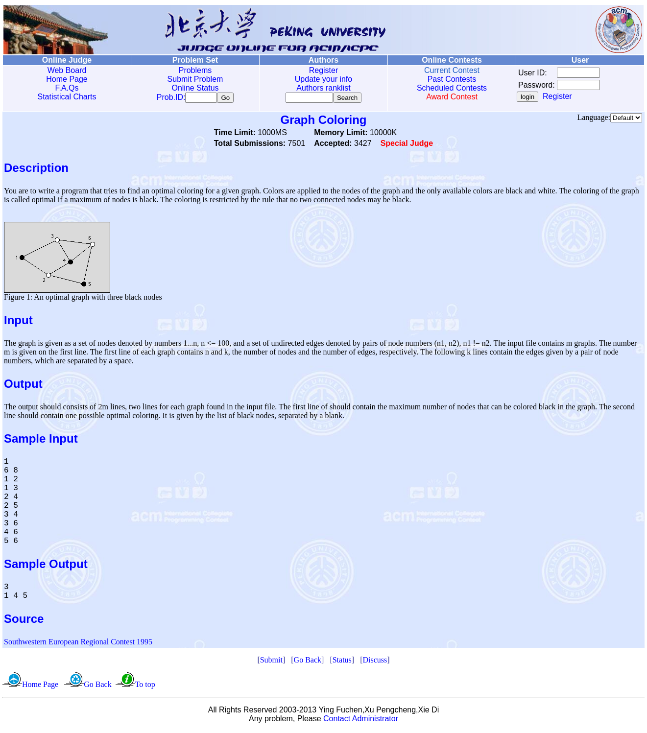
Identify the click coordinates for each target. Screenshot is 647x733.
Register (323, 70)
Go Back (307, 662)
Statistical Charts (66, 97)
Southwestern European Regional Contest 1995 (78, 643)
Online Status (194, 88)
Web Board (67, 70)
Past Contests (452, 79)
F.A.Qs (66, 88)
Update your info (323, 79)
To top (145, 686)
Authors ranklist (323, 88)
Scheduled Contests (452, 88)
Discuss (374, 662)
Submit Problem (195, 79)
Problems (195, 70)
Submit (271, 662)
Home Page (67, 79)
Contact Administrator (360, 720)
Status (342, 662)
